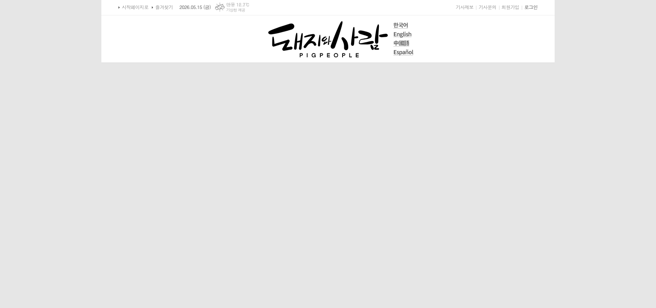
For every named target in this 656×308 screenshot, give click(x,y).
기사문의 (487, 7)
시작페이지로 (135, 7)
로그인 (531, 7)
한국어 (403, 25)
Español (403, 52)
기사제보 (464, 7)
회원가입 (510, 7)
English (403, 34)
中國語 (403, 43)
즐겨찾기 (164, 7)
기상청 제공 (235, 10)
